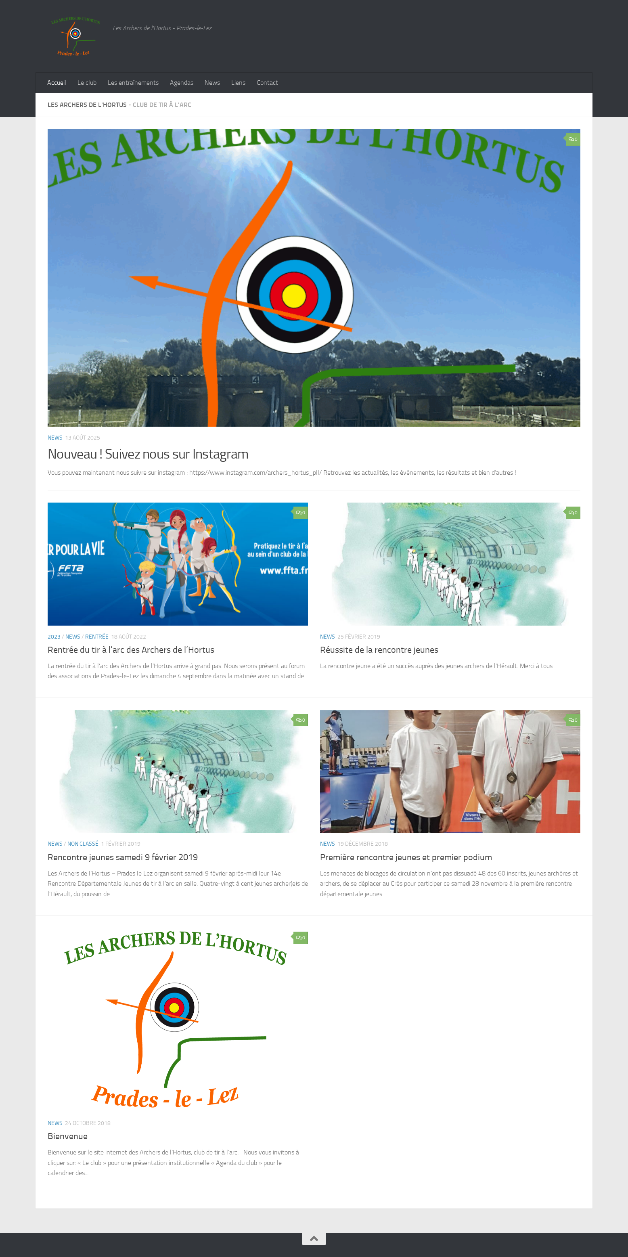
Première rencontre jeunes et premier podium (406, 857)
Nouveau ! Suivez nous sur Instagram (148, 454)
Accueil (56, 82)
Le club (86, 82)
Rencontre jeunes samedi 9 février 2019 (123, 857)
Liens (238, 82)
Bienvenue (68, 1136)
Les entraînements (133, 82)
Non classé (82, 843)
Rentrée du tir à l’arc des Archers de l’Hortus (131, 650)
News (212, 82)
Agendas (181, 82)
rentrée (97, 636)
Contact (267, 82)
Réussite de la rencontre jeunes (379, 650)
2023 (54, 636)
